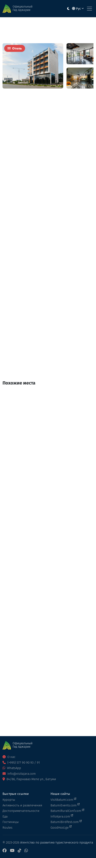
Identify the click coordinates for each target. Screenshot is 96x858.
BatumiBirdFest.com (66, 822)
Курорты (9, 800)
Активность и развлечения (22, 805)
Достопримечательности (21, 811)
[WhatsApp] (26, 850)
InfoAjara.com (62, 816)
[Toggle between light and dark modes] (68, 8)
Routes (7, 827)
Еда (5, 816)
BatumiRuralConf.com (67, 810)
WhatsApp (12, 768)
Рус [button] (78, 8)
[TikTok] (19, 850)
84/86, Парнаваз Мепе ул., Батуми (29, 779)
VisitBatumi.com (63, 799)
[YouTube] (12, 850)
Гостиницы (11, 822)
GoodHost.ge (61, 827)
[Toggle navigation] (89, 9)
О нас (9, 757)
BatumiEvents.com (65, 805)
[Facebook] (5, 850)
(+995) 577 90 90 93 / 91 (21, 762)
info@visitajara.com (19, 774)
